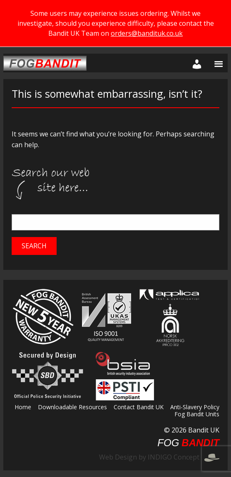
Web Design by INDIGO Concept (159, 457)
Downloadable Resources (72, 407)
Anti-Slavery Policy (194, 407)
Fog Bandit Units (196, 414)
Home (23, 407)
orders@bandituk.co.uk (147, 33)
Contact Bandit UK (139, 407)
